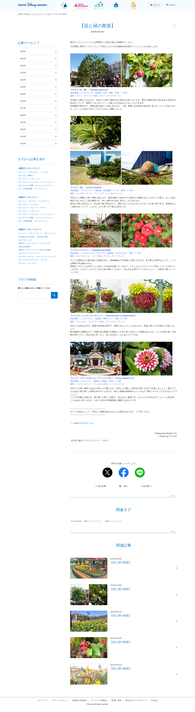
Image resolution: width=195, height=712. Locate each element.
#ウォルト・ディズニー (28, 264)
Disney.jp (157, 705)
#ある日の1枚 (43, 237)
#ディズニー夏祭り (26, 176)
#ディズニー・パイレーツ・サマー (32, 208)
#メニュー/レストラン (44, 186)
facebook (124, 472)
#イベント (22, 172)
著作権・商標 (117, 705)
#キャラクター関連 (26, 186)
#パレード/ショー (48, 182)
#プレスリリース (35, 234)
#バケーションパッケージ (46, 258)
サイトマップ (39, 705)
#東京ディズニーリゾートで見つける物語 (35, 251)
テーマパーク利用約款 (99, 705)
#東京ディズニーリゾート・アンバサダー (35, 244)
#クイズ (44, 261)
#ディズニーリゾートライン (29, 254)
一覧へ (125, 486)
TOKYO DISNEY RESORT (34, 5)
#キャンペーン (50, 234)
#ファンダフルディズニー (29, 261)
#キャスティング (25, 241)
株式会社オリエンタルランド (138, 705)
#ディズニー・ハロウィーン (29, 179)
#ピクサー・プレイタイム (39, 201)
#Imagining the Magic (27, 237)
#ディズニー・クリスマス (29, 182)
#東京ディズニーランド (116, 521)
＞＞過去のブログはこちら (82, 423)
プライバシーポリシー (57, 705)
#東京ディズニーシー (28, 197)
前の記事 (102, 486)
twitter (107, 472)
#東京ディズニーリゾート (95, 521)
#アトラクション (41, 189)
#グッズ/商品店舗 (25, 189)
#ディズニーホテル (26, 258)
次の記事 (145, 486)
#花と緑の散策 (76, 521)
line (140, 472)
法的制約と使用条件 (78, 705)
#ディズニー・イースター (39, 172)
